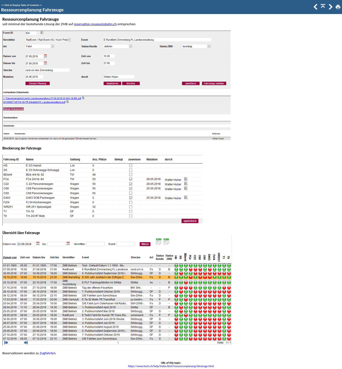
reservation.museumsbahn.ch (95, 24)
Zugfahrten (48, 353)
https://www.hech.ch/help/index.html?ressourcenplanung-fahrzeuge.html (171, 366)
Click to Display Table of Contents (21, 5)
